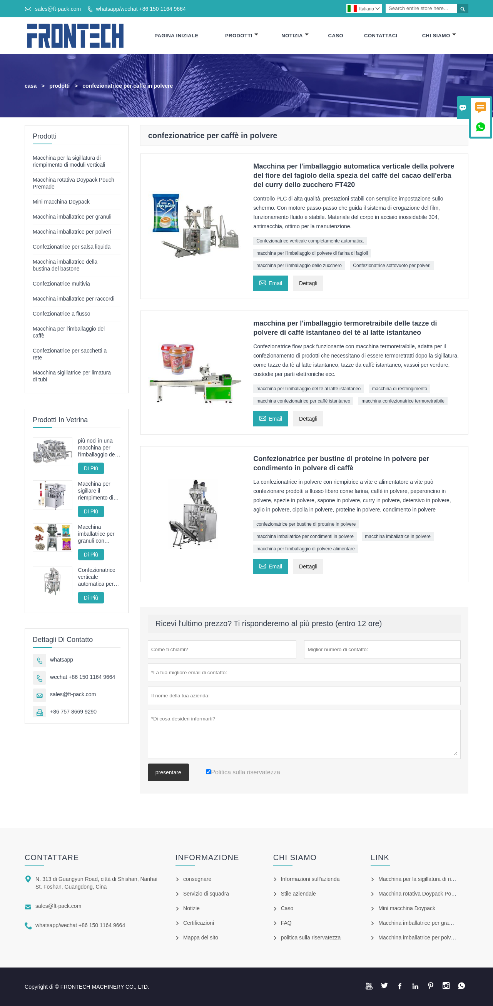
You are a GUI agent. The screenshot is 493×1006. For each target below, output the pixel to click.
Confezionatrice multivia (61, 284)
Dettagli (308, 283)
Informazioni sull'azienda (310, 879)
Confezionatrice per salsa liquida (71, 247)
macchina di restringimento (399, 388)
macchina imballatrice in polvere (398, 536)
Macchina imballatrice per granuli (72, 217)
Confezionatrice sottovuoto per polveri (391, 265)
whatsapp (61, 660)
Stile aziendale (298, 894)
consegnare (197, 879)
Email (270, 282)
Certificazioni (198, 923)
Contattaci (381, 35)
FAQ (286, 923)
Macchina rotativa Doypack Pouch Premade (430, 894)
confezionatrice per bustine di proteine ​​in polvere (306, 524)
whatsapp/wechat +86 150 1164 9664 (141, 9)
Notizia (295, 35)
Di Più (91, 468)
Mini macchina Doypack (61, 202)
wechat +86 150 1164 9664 (82, 677)
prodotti (59, 86)
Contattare (52, 857)
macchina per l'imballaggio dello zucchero (299, 265)
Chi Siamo (439, 35)
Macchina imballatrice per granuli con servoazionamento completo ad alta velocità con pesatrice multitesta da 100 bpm (99, 534)
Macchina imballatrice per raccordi (73, 299)
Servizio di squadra (206, 894)
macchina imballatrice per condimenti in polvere (305, 536)
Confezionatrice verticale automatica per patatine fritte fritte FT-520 (96, 577)
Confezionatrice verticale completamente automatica (310, 241)
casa (31, 86)
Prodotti (241, 35)
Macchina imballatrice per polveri (72, 232)
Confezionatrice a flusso (61, 314)
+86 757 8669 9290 (73, 712)
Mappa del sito (200, 937)
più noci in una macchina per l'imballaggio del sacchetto (97, 448)
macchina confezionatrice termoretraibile (402, 401)
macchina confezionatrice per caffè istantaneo (303, 401)
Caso (336, 35)
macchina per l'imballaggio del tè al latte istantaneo (308, 388)
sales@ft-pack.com (58, 9)
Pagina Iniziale (176, 35)
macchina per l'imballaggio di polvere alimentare (305, 548)
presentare (168, 772)
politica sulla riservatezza (311, 937)
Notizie (191, 908)
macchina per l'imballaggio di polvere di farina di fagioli (312, 253)
